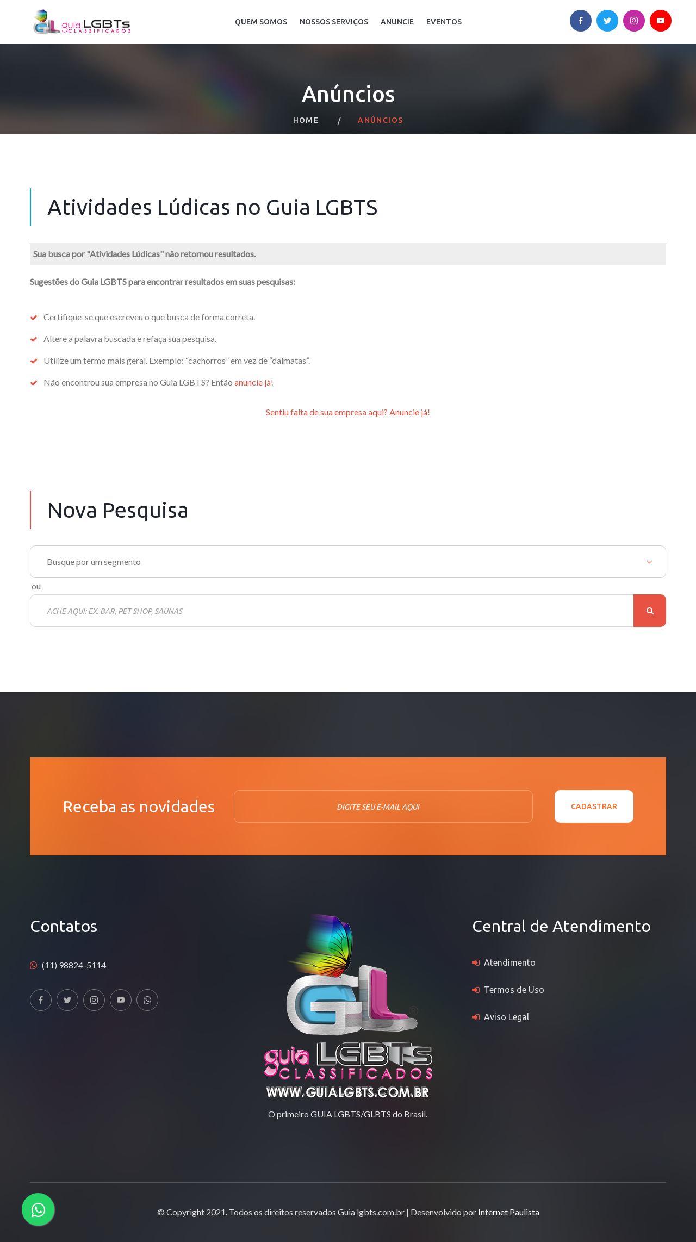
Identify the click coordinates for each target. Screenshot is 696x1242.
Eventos (444, 21)
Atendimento (510, 962)
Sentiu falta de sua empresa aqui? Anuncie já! (348, 412)
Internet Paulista (508, 1212)
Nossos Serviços (334, 21)
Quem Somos (261, 21)
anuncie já (252, 382)
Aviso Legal (506, 1017)
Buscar (649, 610)
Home (306, 120)
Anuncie (397, 21)
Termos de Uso (514, 990)
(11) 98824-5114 (74, 965)
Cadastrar (594, 806)
